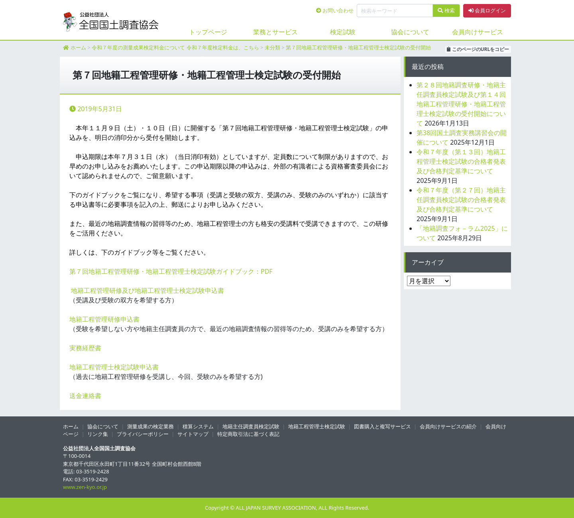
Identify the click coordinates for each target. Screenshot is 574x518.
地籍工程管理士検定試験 (316, 426)
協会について (410, 31)
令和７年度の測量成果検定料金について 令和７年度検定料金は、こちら (175, 47)
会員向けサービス (477, 31)
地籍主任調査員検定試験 (250, 426)
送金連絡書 (85, 395)
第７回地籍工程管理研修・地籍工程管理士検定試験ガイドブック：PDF (171, 271)
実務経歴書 (85, 347)
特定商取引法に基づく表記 (248, 434)
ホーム (78, 47)
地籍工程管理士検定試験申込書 (114, 367)
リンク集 (97, 434)
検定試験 (343, 31)
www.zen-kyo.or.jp (85, 487)
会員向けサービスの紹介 (448, 426)
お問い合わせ (335, 10)
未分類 (272, 47)
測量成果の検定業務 (150, 426)
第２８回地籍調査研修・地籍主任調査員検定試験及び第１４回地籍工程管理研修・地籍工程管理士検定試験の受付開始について (461, 104)
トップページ (208, 31)
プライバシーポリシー (143, 434)
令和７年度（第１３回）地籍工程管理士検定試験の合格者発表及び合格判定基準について (461, 161)
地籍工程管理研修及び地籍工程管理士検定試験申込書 (147, 290)
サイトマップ (192, 434)
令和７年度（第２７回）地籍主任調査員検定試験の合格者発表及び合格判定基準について (461, 200)
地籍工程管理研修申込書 (104, 319)
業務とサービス (275, 31)
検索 (446, 10)
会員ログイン (487, 10)
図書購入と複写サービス (382, 426)
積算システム (198, 426)
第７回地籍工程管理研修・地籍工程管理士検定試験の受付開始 (358, 47)
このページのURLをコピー (478, 49)
